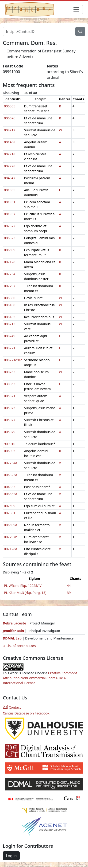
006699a (10, 525)
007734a (10, 463)
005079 (9, 432)
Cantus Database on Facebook (26, 713)
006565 (9, 106)
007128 (9, 262)
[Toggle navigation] (76, 9)
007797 (9, 286)
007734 (9, 274)
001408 (9, 142)
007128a (10, 549)
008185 (9, 317)
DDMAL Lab (12, 638)
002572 (9, 226)
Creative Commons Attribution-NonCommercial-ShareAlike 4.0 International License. (40, 678)
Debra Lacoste (14, 623)
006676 (9, 118)
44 (69, 585)
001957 (9, 214)
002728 (9, 166)
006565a (10, 494)
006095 (9, 451)
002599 (9, 506)
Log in (11, 855)
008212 (9, 130)
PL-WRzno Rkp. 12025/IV (23, 585)
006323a (10, 475)
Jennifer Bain (14, 630)
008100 (9, 305)
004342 (9, 178)
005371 (9, 396)
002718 (9, 154)
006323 (9, 238)
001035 (9, 190)
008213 (9, 324)
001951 (9, 202)
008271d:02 (13, 360)
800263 (9, 372)
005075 (9, 408)
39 (69, 592)
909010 (9, 444)
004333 (9, 487)
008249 (9, 336)
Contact (12, 707)
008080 (9, 298)
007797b (10, 537)
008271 (9, 348)
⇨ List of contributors (19, 645)
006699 (9, 250)
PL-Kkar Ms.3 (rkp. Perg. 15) (25, 592)
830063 (9, 384)
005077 (9, 420)
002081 (9, 513)
